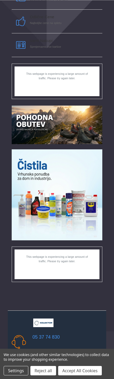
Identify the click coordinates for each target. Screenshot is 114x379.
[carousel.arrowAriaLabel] (20, 21)
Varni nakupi (41, 40)
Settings (16, 371)
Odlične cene (42, 17)
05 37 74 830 (46, 337)
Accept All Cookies (80, 371)
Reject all (43, 371)
